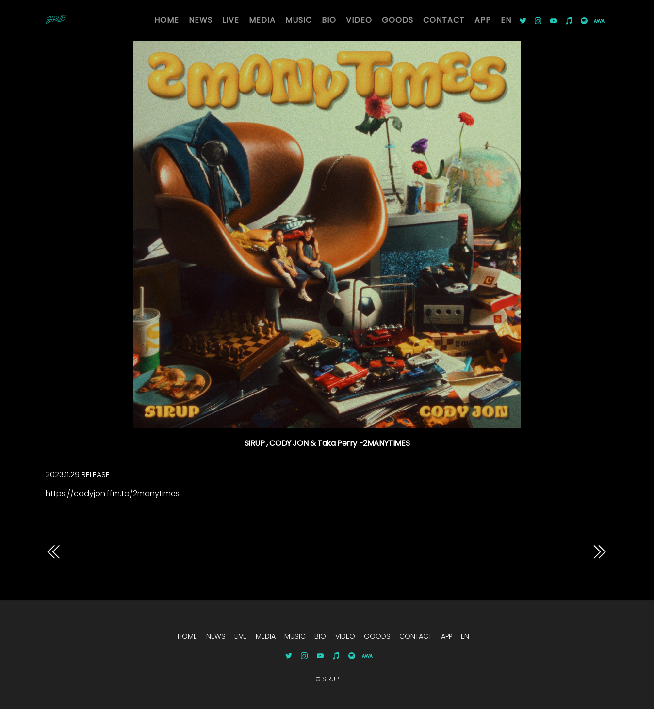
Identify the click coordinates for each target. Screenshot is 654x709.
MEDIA (262, 20)
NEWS (201, 20)
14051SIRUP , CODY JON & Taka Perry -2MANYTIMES (187, 552)
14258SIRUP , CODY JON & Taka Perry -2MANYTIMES (500, 559)
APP (482, 20)
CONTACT (444, 20)
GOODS (397, 20)
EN (506, 20)
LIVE (230, 20)
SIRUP (330, 679)
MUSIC (298, 20)
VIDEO (359, 20)
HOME (166, 20)
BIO (329, 20)
